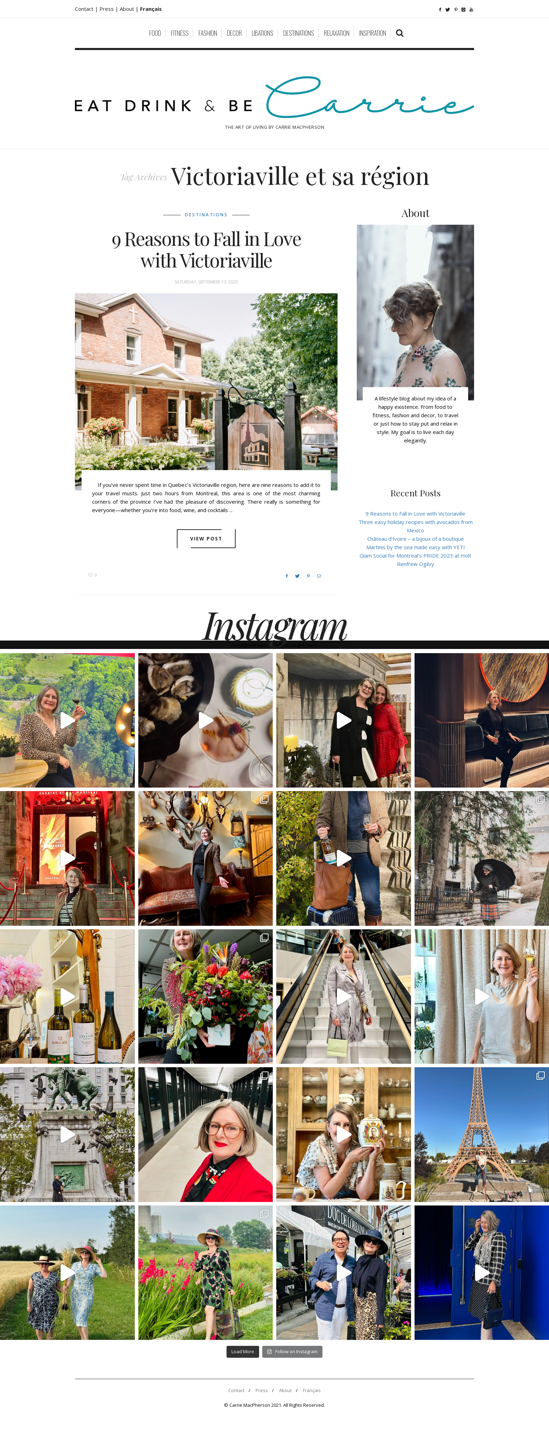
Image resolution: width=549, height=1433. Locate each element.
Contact (236, 1390)
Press (262, 1390)
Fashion (208, 32)
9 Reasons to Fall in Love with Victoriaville (206, 249)
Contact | (87, 8)
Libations (262, 32)
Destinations (298, 32)
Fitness (180, 32)
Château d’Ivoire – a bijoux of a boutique (415, 538)
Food (155, 32)
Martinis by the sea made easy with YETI (415, 547)
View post (206, 538)
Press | (109, 8)
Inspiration (372, 32)
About (127, 8)
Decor (234, 32)
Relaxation (336, 32)
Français (312, 1390)
